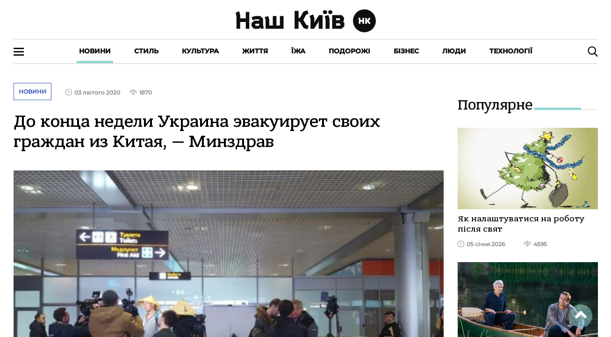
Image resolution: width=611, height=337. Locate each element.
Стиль (146, 51)
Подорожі (349, 51)
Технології (510, 51)
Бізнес (406, 51)
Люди (454, 51)
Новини (95, 51)
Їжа (298, 51)
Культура (200, 51)
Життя (255, 51)
